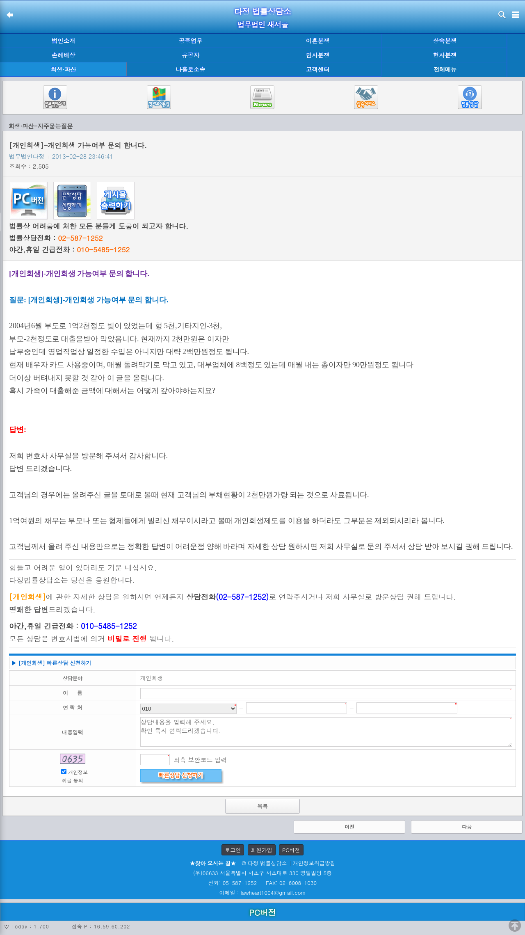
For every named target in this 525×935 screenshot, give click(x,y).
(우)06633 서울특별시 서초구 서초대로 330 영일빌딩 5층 (262, 873)
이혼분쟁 (318, 41)
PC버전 (291, 850)
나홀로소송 (190, 69)
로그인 (233, 850)
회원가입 (261, 850)
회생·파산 (63, 69)
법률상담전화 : (56, 238)
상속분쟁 (445, 41)
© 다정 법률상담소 (264, 863)
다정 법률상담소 (262, 11)
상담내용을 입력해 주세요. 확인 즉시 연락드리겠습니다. (326, 732)
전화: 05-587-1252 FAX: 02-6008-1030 (262, 883)
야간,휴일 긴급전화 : (69, 249)
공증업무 (191, 41)
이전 (349, 826)
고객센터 (318, 69)
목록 (262, 806)
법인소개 (63, 41)
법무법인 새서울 (262, 24)
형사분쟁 (445, 55)
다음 (467, 826)
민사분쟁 (318, 55)
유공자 (190, 55)
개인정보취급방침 (314, 863)
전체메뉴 (445, 69)
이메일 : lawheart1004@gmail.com (262, 892)
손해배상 (63, 55)
